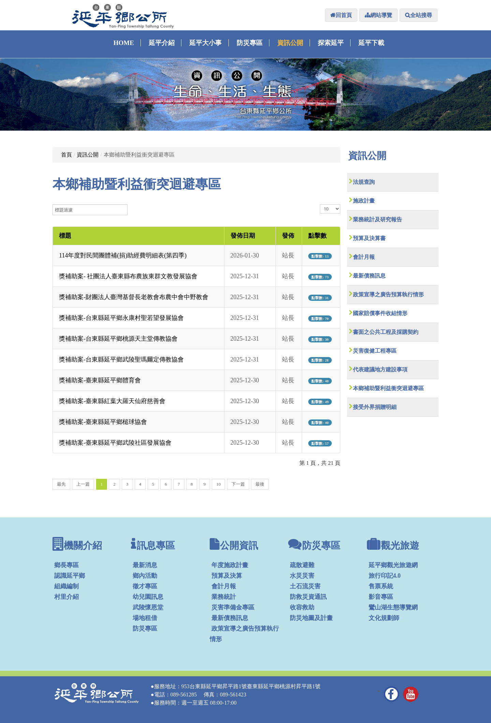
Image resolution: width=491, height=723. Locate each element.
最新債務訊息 (369, 276)
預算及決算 (226, 575)
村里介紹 (66, 596)
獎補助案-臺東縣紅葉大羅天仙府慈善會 (112, 401)
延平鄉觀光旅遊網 (393, 565)
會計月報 (364, 257)
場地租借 (145, 618)
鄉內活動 (145, 575)
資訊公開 (290, 42)
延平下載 (371, 42)
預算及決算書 (369, 238)
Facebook (391, 694)
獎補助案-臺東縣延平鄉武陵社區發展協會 (115, 442)
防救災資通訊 (308, 596)
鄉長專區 (66, 565)
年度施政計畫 (229, 565)
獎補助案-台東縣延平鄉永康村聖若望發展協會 (121, 317)
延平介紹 (162, 42)
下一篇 (238, 484)
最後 (259, 484)
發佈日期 (242, 235)
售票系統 (381, 586)
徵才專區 (145, 586)
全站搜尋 (421, 15)
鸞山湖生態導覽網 (393, 607)
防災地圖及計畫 (311, 618)
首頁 (66, 155)
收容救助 (302, 607)
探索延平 (331, 42)
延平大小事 (205, 42)
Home (124, 42)
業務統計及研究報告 (377, 219)
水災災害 (302, 575)
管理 (429, 696)
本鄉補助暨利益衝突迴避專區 (388, 388)
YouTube (410, 694)
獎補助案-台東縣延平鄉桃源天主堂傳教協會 (118, 338)
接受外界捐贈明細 (375, 407)
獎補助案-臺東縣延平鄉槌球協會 (103, 421)
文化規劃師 (384, 618)
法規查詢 (364, 182)
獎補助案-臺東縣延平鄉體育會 (100, 380)
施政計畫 (364, 201)
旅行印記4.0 (385, 575)
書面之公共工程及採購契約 (385, 332)
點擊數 (317, 235)
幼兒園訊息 (148, 596)
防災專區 (250, 42)
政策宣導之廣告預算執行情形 (388, 294)
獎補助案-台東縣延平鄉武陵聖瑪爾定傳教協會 (121, 359)
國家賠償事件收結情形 (380, 313)
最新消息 (145, 565)
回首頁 (344, 15)
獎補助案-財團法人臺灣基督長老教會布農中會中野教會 (133, 297)
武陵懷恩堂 (148, 607)
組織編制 (66, 586)
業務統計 (223, 596)
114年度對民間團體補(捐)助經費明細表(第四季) (123, 255)
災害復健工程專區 (375, 351)
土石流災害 (305, 586)
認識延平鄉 (69, 575)
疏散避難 (302, 565)
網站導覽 (381, 15)
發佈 (288, 235)
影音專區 (381, 596)
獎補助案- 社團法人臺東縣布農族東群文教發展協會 (128, 276)
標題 (65, 235)
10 (218, 484)
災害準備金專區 (232, 607)
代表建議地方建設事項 (380, 369)
